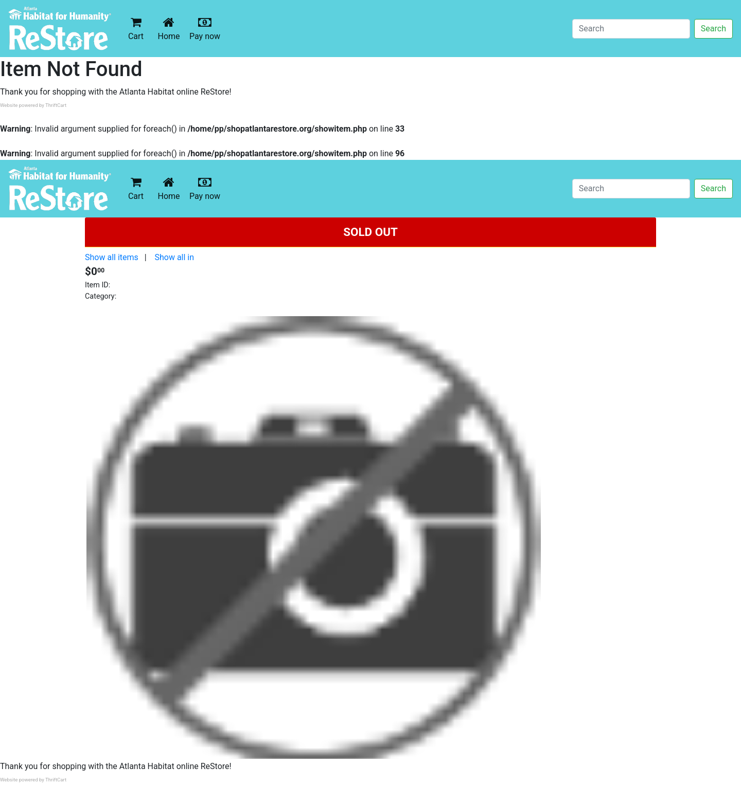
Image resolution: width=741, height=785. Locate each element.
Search (713, 28)
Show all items (111, 257)
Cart (135, 28)
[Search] (631, 29)
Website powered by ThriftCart (33, 105)
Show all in (174, 257)
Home (170, 28)
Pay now (206, 28)
